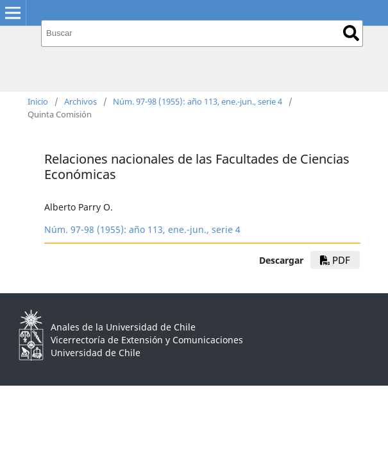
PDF (335, 259)
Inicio (38, 101)
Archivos (80, 101)
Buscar (351, 33)
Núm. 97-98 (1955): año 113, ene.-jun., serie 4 (197, 101)
